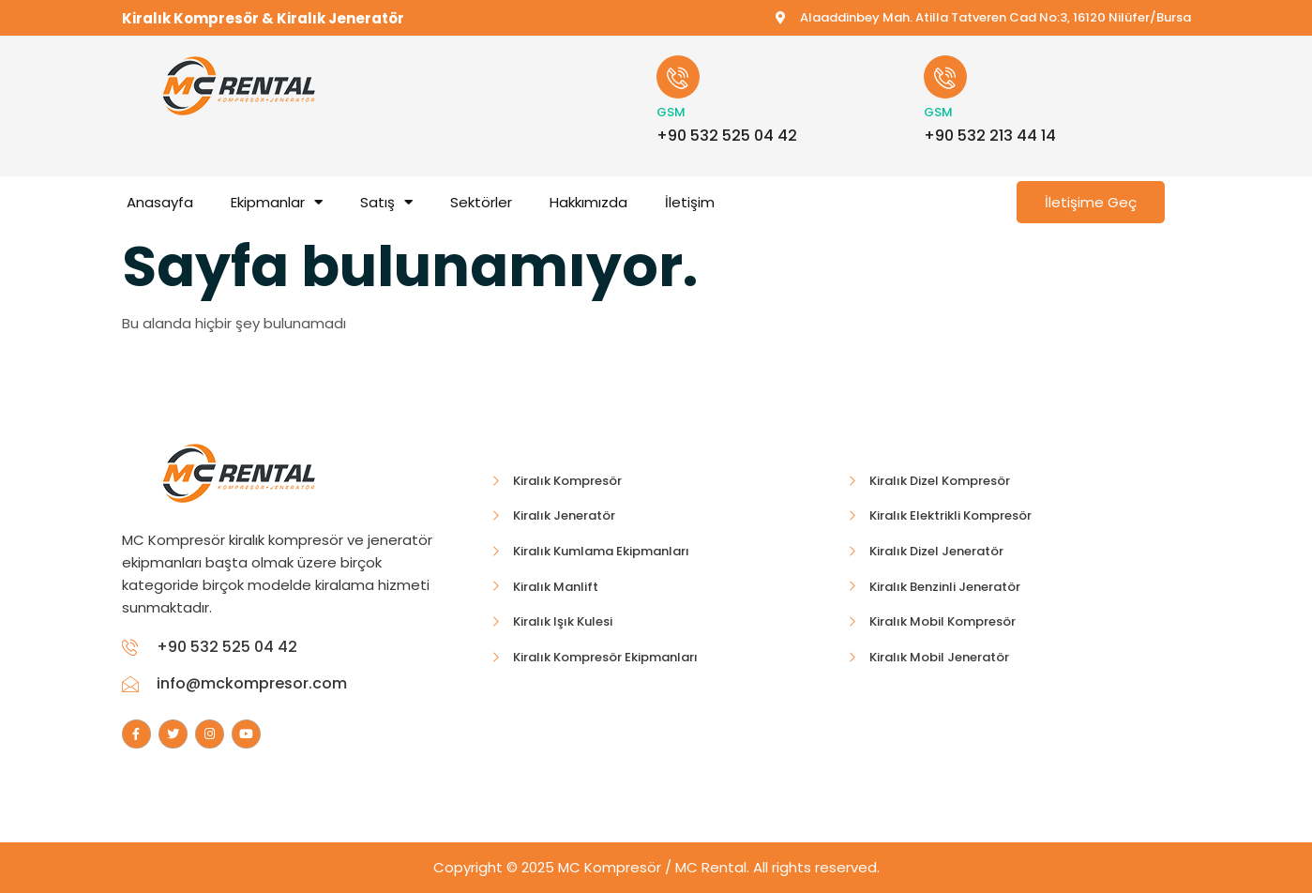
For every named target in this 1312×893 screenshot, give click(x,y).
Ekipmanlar (277, 202)
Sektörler (481, 202)
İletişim (690, 202)
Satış (386, 202)
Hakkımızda (588, 202)
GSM (671, 112)
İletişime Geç (1091, 202)
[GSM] (678, 76)
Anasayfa (160, 202)
